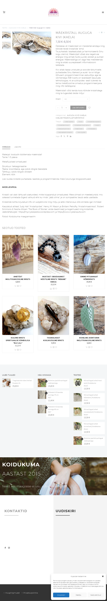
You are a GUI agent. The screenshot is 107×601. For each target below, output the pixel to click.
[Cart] (4, 12)
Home (4, 28)
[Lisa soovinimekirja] (89, 108)
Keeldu (78, 595)
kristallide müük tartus (82, 125)
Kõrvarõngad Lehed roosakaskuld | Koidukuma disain (93, 412)
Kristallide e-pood (94, 121)
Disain (58, 99)
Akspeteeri (61, 595)
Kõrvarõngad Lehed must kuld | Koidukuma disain (93, 383)
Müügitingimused (12, 593)
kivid (80, 121)
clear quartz (69, 121)
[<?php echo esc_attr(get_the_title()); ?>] (18, 286)
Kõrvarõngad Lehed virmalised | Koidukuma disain (92, 426)
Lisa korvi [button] (15, 286)
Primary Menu (103, 12)
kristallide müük (63, 125)
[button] (103, 576)
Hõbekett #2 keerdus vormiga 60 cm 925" (55, 409)
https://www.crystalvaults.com (71, 212)
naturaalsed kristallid (65, 132)
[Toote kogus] (62, 108)
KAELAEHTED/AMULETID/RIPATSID (70, 118)
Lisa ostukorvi (78, 108)
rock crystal (81, 132)
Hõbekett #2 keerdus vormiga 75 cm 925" (55, 395)
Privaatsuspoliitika (30, 593)
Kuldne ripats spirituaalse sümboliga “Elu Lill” (18, 340)
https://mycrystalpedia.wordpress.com (36, 212)
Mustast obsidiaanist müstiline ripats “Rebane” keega (53, 279)
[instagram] (9, 548)
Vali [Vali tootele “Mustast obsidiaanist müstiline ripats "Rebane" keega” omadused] (51, 288)
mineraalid (91, 129)
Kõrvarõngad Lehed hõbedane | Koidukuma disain (92, 397)
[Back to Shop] (102, 32)
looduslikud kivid (63, 129)
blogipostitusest (83, 179)
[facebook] (5, 548)
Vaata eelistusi (95, 595)
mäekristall (78, 129)
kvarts (97, 125)
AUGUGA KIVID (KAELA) (17, 28)
